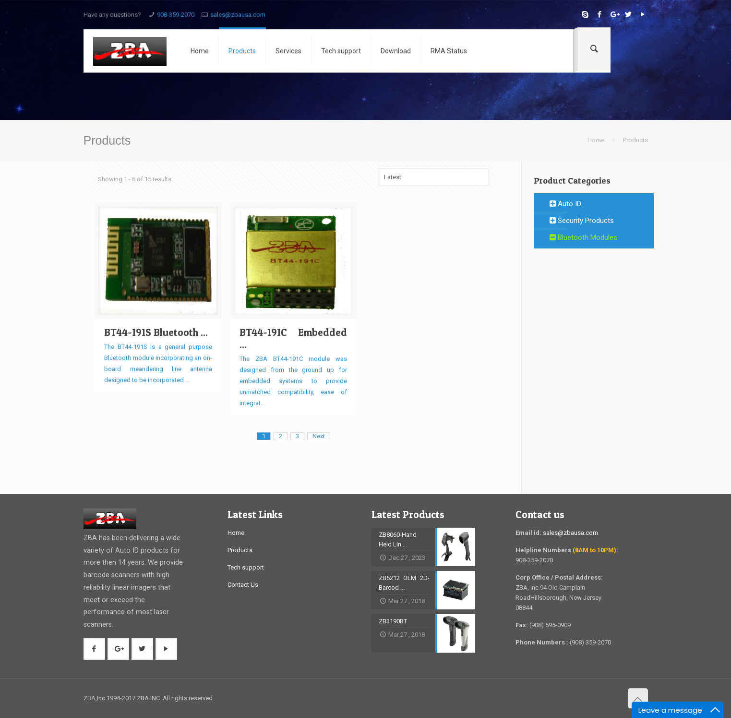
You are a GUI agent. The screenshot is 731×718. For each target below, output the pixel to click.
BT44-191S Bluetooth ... (156, 332)
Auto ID (565, 203)
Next (318, 436)
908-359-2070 (175, 14)
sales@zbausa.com (237, 14)
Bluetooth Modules (583, 237)
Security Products (582, 220)
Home (595, 140)
